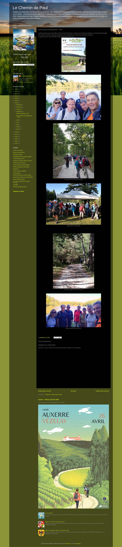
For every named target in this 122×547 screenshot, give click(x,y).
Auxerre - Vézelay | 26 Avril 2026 (48, 399)
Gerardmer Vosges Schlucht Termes (22, 160)
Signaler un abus (18, 191)
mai (17, 122)
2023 (16, 96)
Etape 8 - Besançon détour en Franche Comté (57, 530)
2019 (16, 102)
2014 (16, 141)
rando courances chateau (19, 171)
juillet (17, 120)
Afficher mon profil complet (26, 82)
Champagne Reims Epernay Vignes (22, 156)
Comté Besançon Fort (18, 158)
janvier (18, 129)
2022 (16, 98)
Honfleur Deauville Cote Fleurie (21, 167)
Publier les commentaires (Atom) (53, 394)
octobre (18, 109)
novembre (19, 107)
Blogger (79, 543)
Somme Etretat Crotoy (19, 179)
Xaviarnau (67, 543)
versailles (15, 184)
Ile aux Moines (49, 513)
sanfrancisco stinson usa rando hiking (22, 177)
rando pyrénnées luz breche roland (22, 175)
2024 (16, 93)
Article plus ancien (102, 391)
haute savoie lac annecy (19, 162)
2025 (16, 91)
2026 (16, 89)
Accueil (73, 391)
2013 (16, 143)
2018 (16, 132)
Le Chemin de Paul (30, 7)
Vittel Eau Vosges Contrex (20, 186)
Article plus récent (44, 391)
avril (17, 124)
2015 (16, 138)
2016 (16, 136)
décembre (19, 104)
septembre (19, 111)
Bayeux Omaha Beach (19, 152)
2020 (16, 100)
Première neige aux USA (22, 113)
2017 (16, 134)
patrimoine (16, 169)
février (18, 126)
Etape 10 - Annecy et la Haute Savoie (54, 521)
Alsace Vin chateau (18, 150)
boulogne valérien (17, 154)
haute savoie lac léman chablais (21, 164)
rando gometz (16, 173)
